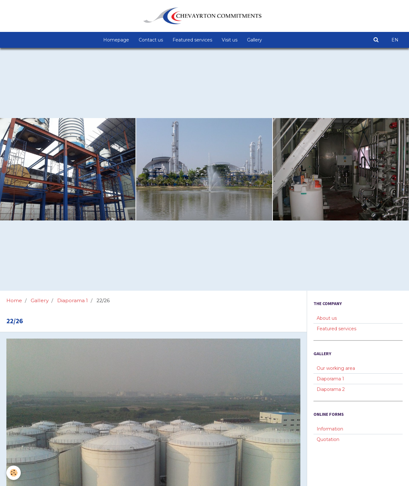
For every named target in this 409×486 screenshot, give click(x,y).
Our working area (336, 368)
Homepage (116, 40)
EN (394, 40)
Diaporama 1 (72, 300)
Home (14, 300)
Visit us (229, 40)
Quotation (328, 439)
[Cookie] (13, 473)
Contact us (151, 40)
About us (327, 318)
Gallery (254, 40)
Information (330, 429)
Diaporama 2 (331, 389)
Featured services (192, 40)
